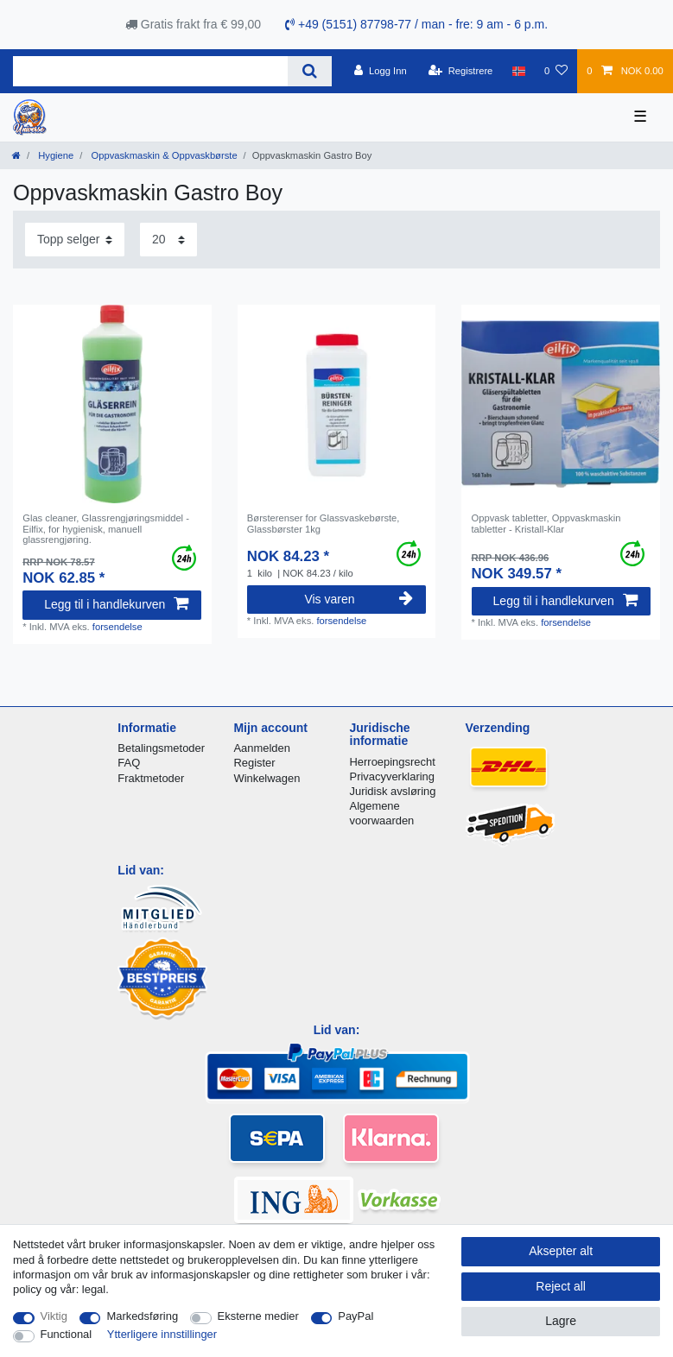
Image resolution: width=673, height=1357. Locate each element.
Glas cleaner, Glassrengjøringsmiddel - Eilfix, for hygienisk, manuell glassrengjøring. (105, 529)
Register (254, 762)
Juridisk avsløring (393, 791)
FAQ (128, 762)
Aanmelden (261, 748)
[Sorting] (74, 239)
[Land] (519, 70)
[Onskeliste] (556, 70)
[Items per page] (168, 239)
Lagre (560, 1321)
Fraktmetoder (150, 778)
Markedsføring (142, 1316)
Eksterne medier (258, 1316)
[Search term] (150, 71)
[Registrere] (461, 70)
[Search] (310, 71)
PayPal (355, 1316)
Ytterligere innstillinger (162, 1334)
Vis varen (358, 599)
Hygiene (54, 155)
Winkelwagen (266, 778)
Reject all (561, 1286)
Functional (66, 1334)
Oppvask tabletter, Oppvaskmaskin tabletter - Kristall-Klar (546, 523)
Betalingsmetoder (161, 748)
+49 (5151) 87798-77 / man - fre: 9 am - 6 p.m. (416, 24)
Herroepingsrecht (392, 761)
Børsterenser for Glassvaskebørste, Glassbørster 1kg (323, 523)
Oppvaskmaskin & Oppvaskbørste (162, 155)
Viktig (54, 1316)
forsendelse (117, 627)
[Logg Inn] (380, 70)
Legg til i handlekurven (116, 604)
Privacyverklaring (392, 776)
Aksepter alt (561, 1251)
